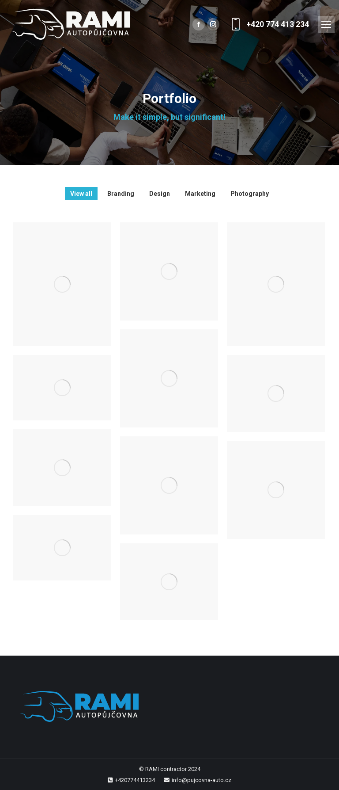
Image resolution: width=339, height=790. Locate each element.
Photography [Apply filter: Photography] (249, 193)
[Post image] (62, 284)
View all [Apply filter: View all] (81, 193)
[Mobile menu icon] (326, 24)
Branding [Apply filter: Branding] (120, 193)
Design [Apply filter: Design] (159, 193)
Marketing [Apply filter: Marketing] (200, 193)
